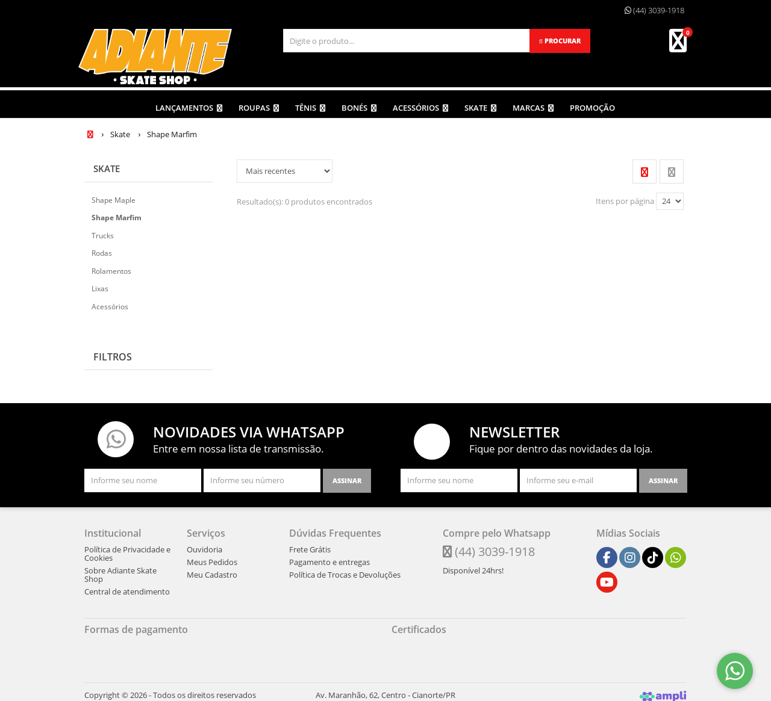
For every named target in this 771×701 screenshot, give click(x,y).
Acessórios (110, 303)
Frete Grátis (310, 546)
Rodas (102, 249)
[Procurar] (559, 41)
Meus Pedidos (212, 558)
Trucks (103, 232)
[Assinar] (347, 477)
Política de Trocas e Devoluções (345, 571)
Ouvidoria (204, 546)
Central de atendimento (127, 588)
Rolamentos (111, 267)
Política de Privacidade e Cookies (127, 550)
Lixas (100, 285)
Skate (107, 164)
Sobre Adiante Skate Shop (120, 571)
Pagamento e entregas (329, 558)
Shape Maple (114, 196)
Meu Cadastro (212, 571)
